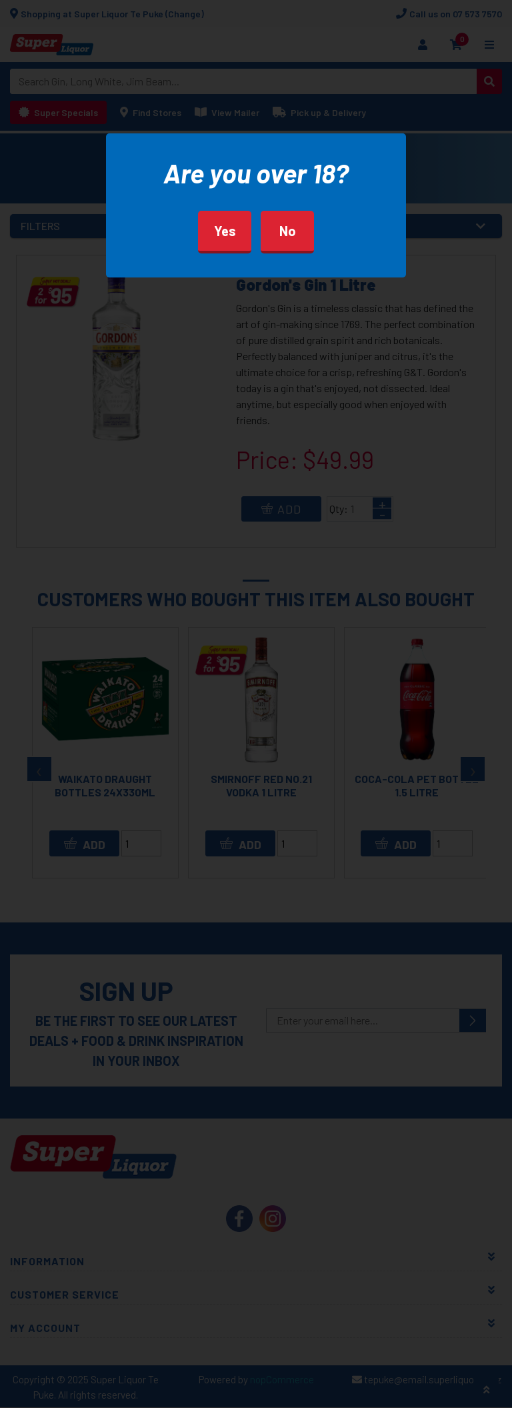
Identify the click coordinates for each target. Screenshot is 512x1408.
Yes (225, 231)
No (287, 231)
